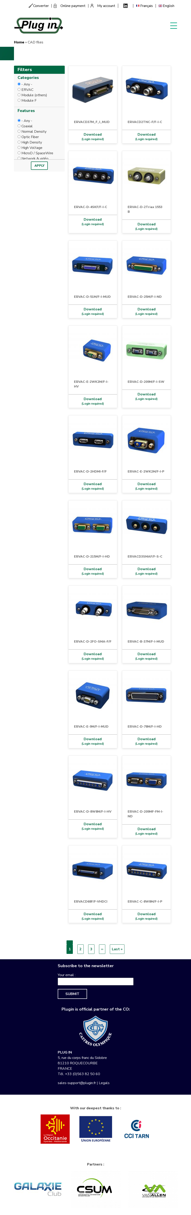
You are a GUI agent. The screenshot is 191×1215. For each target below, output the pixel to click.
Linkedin (125, 6)
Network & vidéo (34, 158)
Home (19, 42)
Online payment (72, 6)
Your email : (67, 975)
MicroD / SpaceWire (37, 153)
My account (106, 6)
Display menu (173, 25)
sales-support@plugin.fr (77, 1082)
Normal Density (33, 131)
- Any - (26, 84)
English (168, 6)
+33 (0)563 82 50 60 (82, 1074)
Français (146, 6)
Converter (41, 6)
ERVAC (27, 89)
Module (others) (34, 95)
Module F (29, 100)
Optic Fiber (30, 137)
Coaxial (27, 126)
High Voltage (31, 147)
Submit (72, 993)
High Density (31, 142)
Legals (104, 1082)
